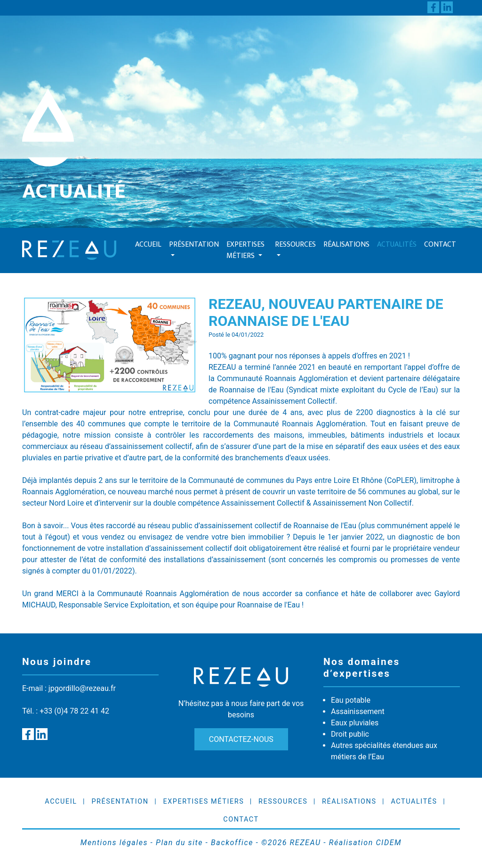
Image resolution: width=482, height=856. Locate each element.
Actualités (397, 244)
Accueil (148, 244)
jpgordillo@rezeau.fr (82, 688)
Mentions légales (114, 842)
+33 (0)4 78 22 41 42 (74, 710)
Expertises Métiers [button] (245, 250)
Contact (440, 244)
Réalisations (346, 244)
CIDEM (389, 842)
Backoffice (232, 842)
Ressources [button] (295, 244)
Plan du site (179, 842)
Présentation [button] (194, 244)
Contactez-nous (241, 739)
